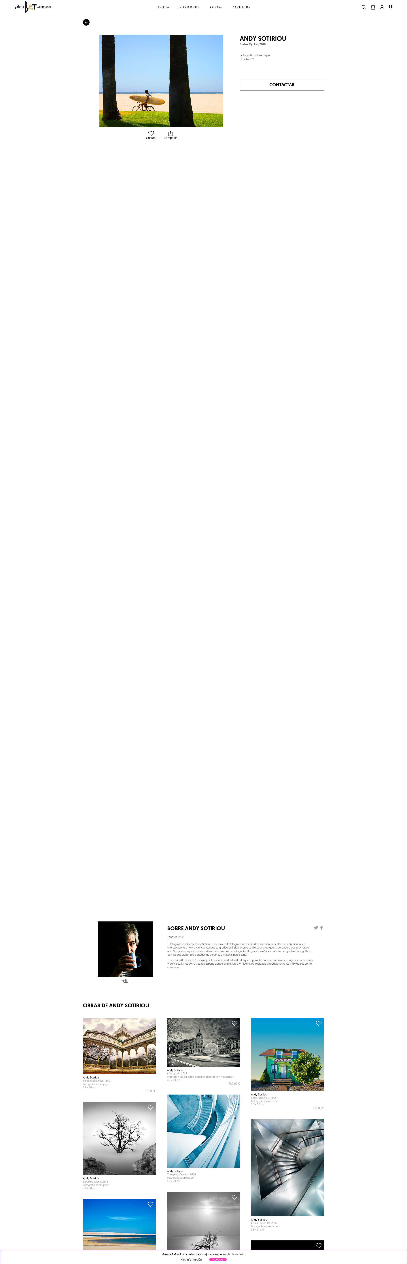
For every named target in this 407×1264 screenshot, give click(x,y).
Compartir (170, 135)
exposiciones (188, 7)
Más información (191, 1259)
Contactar (282, 85)
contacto (241, 7)
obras (216, 7)
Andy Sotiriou (263, 38)
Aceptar (218, 1259)
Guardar (151, 135)
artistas (164, 7)
